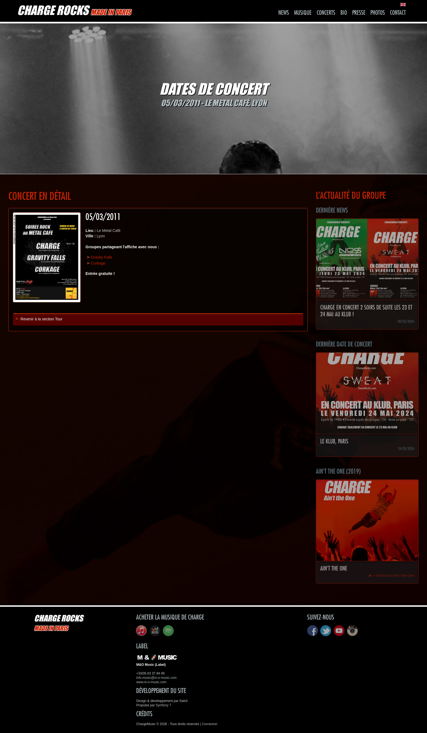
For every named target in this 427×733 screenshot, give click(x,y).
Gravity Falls (101, 257)
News (283, 13)
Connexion (209, 724)
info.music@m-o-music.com (156, 678)
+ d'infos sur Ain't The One (393, 575)
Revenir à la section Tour (41, 319)
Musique (303, 13)
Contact (398, 13)
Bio (343, 13)
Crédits (144, 714)
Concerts (326, 13)
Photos (377, 13)
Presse (358, 13)
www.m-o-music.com (151, 682)
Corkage (98, 263)
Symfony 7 (163, 705)
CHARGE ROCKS (74, 10)
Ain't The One (333, 569)
